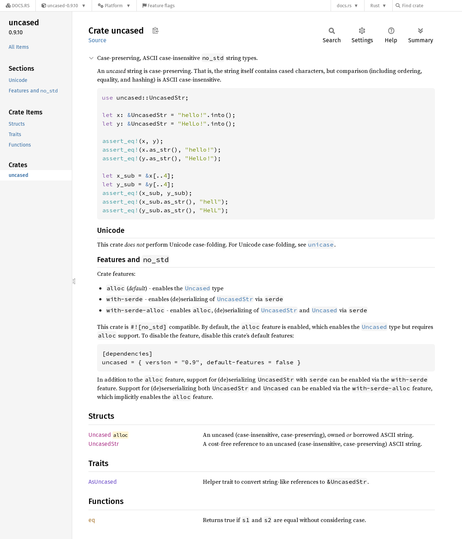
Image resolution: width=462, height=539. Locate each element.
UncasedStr (103, 443)
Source (97, 40)
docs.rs (344, 5)
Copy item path (155, 30)
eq (91, 520)
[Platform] (114, 5)
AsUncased (102, 481)
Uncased (99, 434)
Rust (375, 5)
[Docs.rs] (17, 5)
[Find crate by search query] (431, 5)
